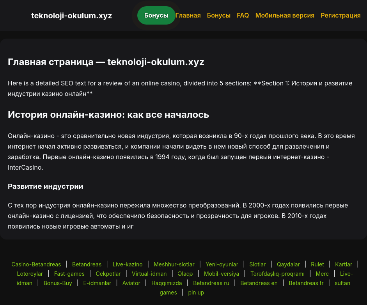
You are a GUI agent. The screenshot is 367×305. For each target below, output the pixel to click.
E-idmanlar (97, 283)
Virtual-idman (149, 273)
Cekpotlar (108, 273)
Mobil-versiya (221, 273)
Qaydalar (288, 264)
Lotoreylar (30, 273)
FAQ (243, 15)
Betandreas (86, 264)
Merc (322, 273)
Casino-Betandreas (36, 264)
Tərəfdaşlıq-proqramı (277, 273)
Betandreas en (259, 283)
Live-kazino (128, 264)
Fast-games (69, 273)
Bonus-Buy (58, 283)
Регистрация (341, 15)
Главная (188, 15)
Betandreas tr (306, 283)
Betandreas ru (211, 283)
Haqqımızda (166, 283)
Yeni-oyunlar (222, 264)
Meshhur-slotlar (174, 264)
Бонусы (156, 15)
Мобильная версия (285, 15)
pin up (196, 292)
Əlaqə (185, 273)
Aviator (131, 283)
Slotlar (257, 264)
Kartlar (343, 264)
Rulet (317, 264)
